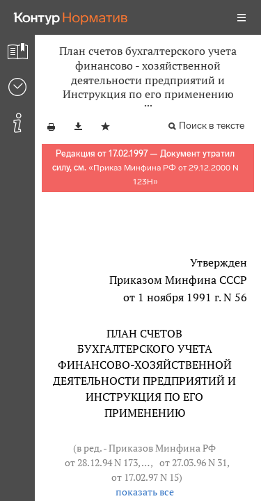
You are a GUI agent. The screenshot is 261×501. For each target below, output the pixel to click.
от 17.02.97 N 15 (145, 477)
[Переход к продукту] (71, 17)
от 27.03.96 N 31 (193, 462)
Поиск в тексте (211, 126)
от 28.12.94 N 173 (101, 462)
